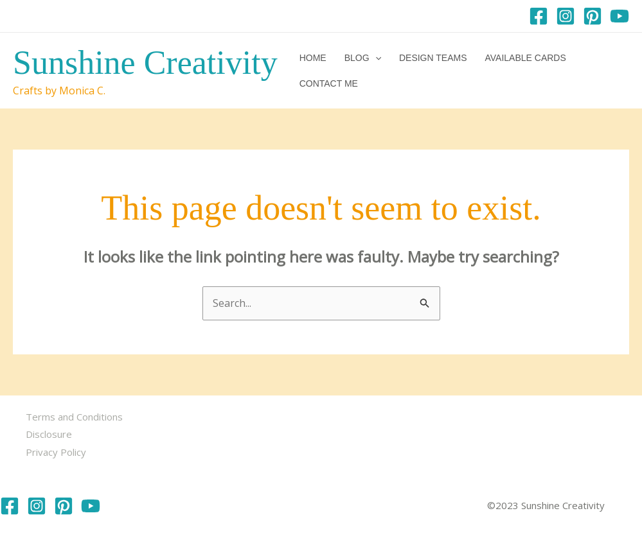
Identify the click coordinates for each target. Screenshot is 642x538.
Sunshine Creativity (145, 62)
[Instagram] (565, 16)
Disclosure (49, 434)
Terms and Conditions (74, 416)
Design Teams (433, 58)
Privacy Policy (56, 452)
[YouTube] (619, 16)
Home (312, 58)
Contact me (328, 83)
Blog (362, 58)
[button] (375, 58)
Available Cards (525, 58)
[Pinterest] (592, 16)
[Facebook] (538, 16)
